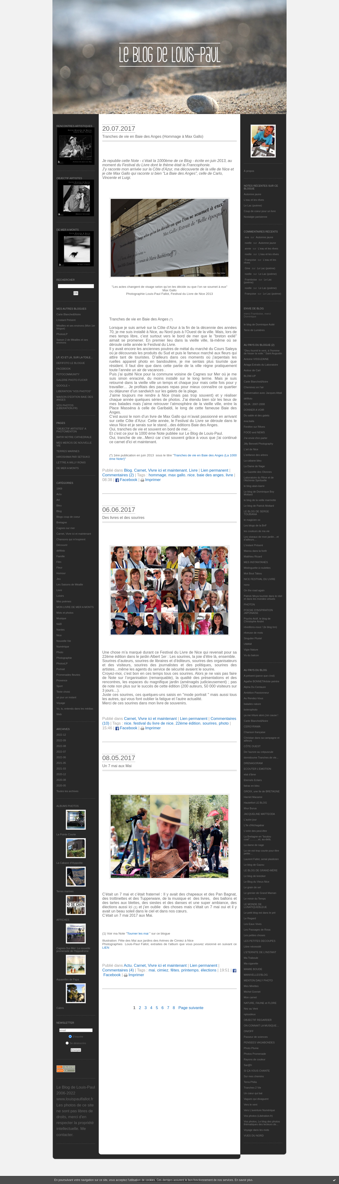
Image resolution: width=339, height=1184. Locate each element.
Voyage (60, 703)
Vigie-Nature (251, 649)
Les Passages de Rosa (257, 929)
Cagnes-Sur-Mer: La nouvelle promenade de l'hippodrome (73, 949)
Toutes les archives (67, 791)
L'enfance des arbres (256, 455)
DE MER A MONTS (67, 468)
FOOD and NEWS (254, 432)
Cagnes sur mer (65, 528)
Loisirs (60, 595)
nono (246, 584)
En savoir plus (243, 1180)
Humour (61, 573)
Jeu (58, 578)
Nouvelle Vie (63, 640)
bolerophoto (250, 709)
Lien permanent (214, 470)
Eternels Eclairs (253, 780)
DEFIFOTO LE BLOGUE (70, 363)
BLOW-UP (250, 376)
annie (248, 248)
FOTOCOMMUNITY (67, 374)
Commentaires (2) (118, 475)
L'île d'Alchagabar (254, 825)
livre (229, 475)
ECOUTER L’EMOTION (257, 768)
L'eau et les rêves (254, 199)
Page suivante (190, 1008)
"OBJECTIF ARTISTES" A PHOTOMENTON (71, 430)
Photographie (64, 657)
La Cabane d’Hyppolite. (69, 862)
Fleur (59, 567)
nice (191, 475)
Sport (59, 686)
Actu (59, 494)
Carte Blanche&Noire (68, 314)
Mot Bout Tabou (253, 573)
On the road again (254, 590)
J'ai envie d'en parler (255, 438)
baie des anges (210, 475)
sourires (210, 723)
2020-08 (61, 779)
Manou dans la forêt (255, 550)
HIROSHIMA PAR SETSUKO (73, 456)
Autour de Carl (252, 370)
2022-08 (61, 746)
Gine (247, 268)
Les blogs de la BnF (255, 525)
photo (224, 723)
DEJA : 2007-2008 (254, 404)
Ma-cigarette (251, 963)
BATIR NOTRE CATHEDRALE (73, 437)
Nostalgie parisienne (255, 216)
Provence (61, 680)
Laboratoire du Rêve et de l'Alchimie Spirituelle (259, 479)
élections (208, 970)
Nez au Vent (251, 1008)
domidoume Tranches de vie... (261, 757)
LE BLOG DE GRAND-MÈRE (261, 870)
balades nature (252, 704)
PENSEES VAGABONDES (259, 1042)
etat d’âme (250, 774)
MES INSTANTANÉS (256, 562)
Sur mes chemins (254, 1076)
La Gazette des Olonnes (258, 471)
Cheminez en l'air (254, 387)
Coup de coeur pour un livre (260, 211)
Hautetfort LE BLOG (255, 802)
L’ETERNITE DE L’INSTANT (260, 952)
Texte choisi (63, 691)
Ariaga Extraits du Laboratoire (261, 364)
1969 (59, 488)
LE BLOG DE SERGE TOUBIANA (256, 513)
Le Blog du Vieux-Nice (256, 881)
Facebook (126, 480)
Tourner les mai (138, 933)
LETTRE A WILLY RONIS (71, 462)
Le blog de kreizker (255, 876)
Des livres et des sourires (123, 518)
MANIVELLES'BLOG (256, 974)
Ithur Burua (250, 808)
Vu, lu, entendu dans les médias (74, 708)
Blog (59, 511)
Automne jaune (252, 194)
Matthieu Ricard (253, 556)
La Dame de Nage (254, 466)
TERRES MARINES (67, 451)
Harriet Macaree (253, 797)
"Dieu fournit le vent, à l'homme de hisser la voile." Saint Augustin (263, 352)
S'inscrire (76, 1036)
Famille (60, 556)
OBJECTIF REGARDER (258, 1019)
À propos (249, 171)
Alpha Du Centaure (255, 687)
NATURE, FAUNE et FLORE (260, 1003)
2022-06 (61, 757)
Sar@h (248, 1065)
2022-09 (61, 740)
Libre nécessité (252, 946)
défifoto (60, 550)
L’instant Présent (65, 320)
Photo (59, 652)
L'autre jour (250, 819)
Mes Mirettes (251, 986)
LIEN (105, 947)
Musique (61, 618)
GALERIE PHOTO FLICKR (71, 380)
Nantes (60, 629)
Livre (59, 590)
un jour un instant (66, 697)
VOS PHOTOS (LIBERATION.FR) (67, 407)
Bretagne (61, 522)
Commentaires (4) (118, 970)
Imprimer (151, 480)
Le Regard (250, 918)
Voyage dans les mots (256, 1130)
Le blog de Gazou (254, 864)
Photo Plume (251, 1048)
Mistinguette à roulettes (257, 567)
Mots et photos (64, 612)
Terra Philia (250, 1082)
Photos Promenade (255, 1053)
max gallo (176, 475)
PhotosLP (62, 334)
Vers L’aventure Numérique (259, 1110)
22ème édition (188, 723)
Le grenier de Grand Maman (260, 893)
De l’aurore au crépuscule (258, 751)
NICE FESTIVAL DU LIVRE (259, 579)
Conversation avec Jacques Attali (263, 392)
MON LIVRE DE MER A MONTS (75, 607)
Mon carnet (250, 997)
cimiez (163, 970)
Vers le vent (250, 1104)
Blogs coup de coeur (68, 516)
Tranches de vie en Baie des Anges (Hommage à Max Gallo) (152, 136)
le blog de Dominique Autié (259, 324)
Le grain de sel (252, 887)
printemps (190, 970)
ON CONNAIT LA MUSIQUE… (261, 1025)
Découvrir (61, 545)
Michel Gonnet (252, 991)
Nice (59, 635)
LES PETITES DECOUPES (259, 940)
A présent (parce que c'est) (259, 675)
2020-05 (61, 785)
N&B (59, 624)
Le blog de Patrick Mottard (259, 505)
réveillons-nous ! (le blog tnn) (260, 627)
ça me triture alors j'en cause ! (261, 715)
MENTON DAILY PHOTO (258, 980)
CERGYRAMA (252, 726)
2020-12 (61, 774)
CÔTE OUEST (252, 746)
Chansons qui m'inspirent (70, 539)
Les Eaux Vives (253, 924)
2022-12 (61, 734)
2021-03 (61, 768)
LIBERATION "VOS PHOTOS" (73, 391)
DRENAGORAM (253, 763)
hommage (157, 475)
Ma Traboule (251, 957)
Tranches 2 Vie (252, 1087)
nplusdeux (250, 1014)
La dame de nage (254, 845)
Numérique (62, 646)
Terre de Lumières (254, 330)
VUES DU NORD (254, 1135)
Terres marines (65, 891)
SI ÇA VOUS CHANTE (257, 1070)
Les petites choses (254, 935)
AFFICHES (62, 919)
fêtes (174, 970)
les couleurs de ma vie (256, 531)
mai (152, 970)
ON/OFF (249, 1031)
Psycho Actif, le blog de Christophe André (257, 620)
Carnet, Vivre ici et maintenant (73, 533)
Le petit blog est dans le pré (260, 912)
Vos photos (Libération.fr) (258, 1115)
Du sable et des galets (256, 415)
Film (58, 561)
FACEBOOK (63, 368)
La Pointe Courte (66, 834)
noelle (248, 242)
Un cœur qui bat (253, 1093)
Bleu (59, 505)
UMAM (248, 644)
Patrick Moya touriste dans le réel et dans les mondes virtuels (263, 597)
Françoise (250, 259)
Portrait (60, 669)
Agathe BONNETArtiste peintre (261, 681)
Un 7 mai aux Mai (117, 766)
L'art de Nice (251, 449)
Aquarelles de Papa (67, 979)
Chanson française (254, 732)
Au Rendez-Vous (253, 698)
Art (58, 499)
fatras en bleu (252, 785)
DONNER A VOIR (254, 409)
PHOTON (249, 604)
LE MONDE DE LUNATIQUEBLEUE (255, 905)
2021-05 (61, 763)
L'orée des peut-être (255, 830)
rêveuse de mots (253, 632)
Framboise (251, 279)
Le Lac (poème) (253, 205)
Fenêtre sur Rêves (254, 426)
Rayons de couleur (254, 1059)
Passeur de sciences (256, 1036)
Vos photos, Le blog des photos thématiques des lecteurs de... (262, 1123)
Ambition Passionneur (256, 692)
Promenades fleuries (68, 674)
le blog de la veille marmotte (260, 500)
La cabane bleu (252, 460)
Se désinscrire (76, 1043)
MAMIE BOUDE (253, 969)
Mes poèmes (63, 601)
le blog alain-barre (254, 486)
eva (247, 237)
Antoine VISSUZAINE (256, 359)
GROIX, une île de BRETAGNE (262, 791)
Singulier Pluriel (253, 638)
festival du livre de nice (153, 723)
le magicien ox (252, 519)
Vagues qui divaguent (256, 1098)
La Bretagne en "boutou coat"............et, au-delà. (257, 838)
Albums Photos (67, 806)
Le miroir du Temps (255, 898)
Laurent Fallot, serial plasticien (261, 859)
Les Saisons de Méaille (69, 584)
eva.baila (249, 421)
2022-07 (61, 751)
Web (59, 714)
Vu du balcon (251, 655)
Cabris (60, 1007)
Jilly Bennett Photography (258, 443)
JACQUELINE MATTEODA (259, 814)
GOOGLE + (63, 385)
